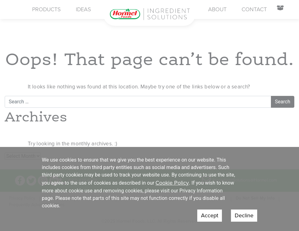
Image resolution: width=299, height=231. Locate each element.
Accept (209, 215)
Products (46, 9)
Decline (244, 215)
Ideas (83, 9)
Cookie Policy (172, 182)
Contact (254, 9)
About (217, 9)
